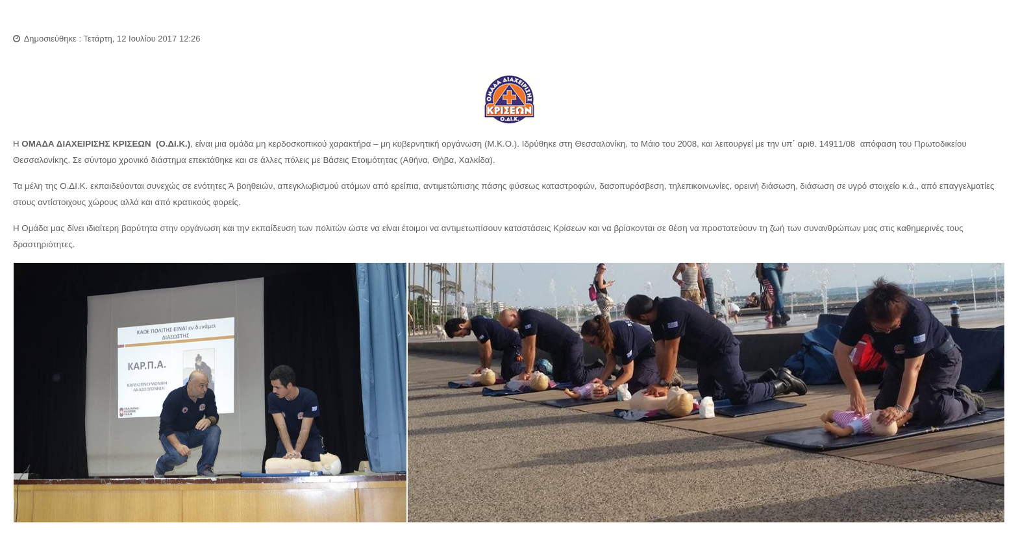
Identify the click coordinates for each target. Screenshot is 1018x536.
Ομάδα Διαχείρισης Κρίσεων (93, 19)
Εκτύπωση (983, 45)
